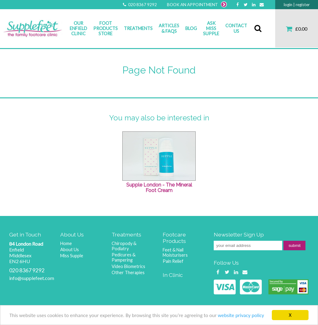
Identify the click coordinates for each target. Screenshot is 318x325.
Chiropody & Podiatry (124, 246)
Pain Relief (173, 261)
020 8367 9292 (139, 4)
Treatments (138, 28)
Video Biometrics (128, 266)
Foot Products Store (105, 28)
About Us (69, 249)
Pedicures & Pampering (123, 257)
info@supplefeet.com (31, 278)
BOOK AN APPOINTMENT (197, 4)
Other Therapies (128, 272)
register (303, 4)
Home (66, 243)
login (288, 4)
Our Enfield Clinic (78, 28)
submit (295, 245)
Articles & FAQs (169, 28)
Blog (191, 28)
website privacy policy (241, 316)
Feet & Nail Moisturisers (175, 252)
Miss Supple (71, 255)
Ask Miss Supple (211, 28)
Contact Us (236, 28)
